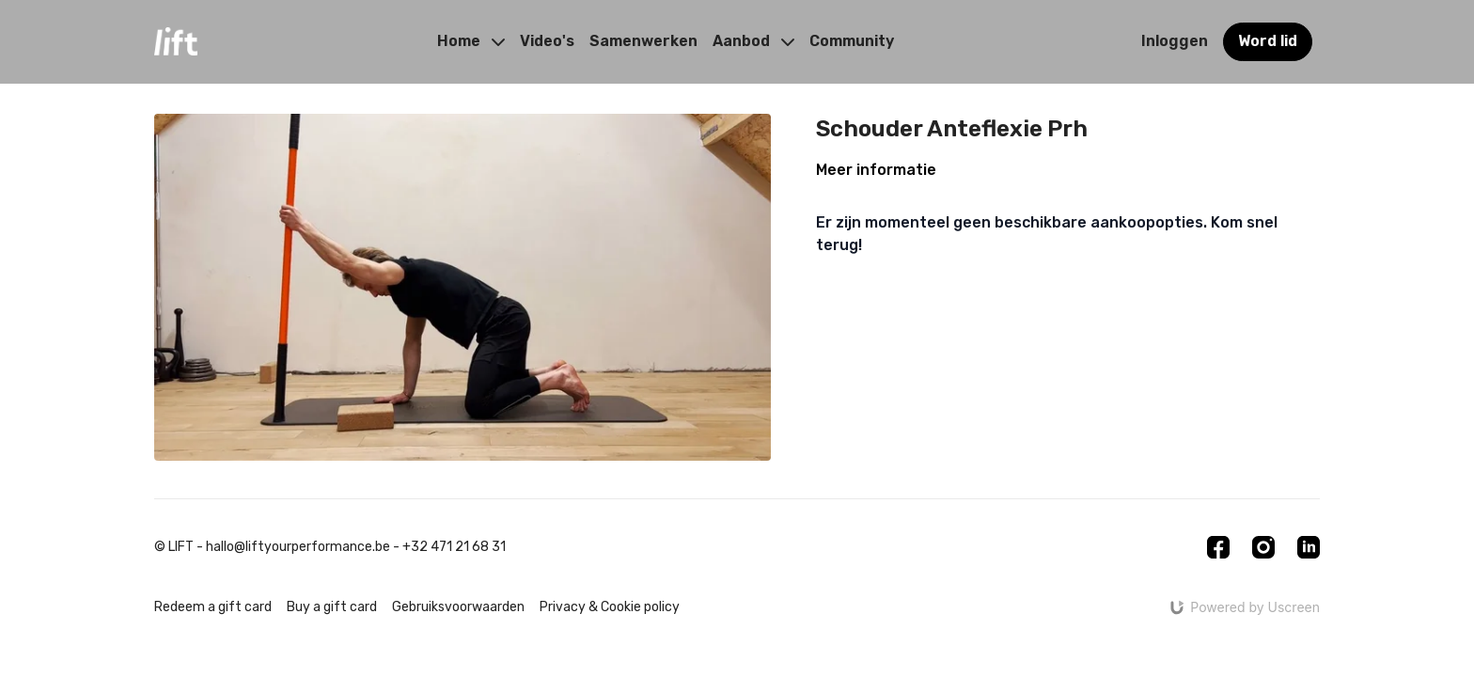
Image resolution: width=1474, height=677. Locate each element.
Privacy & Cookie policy (610, 607)
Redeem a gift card (213, 607)
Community (851, 41)
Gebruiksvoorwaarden (458, 607)
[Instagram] (1263, 547)
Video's (547, 41)
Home (471, 41)
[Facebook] (1218, 547)
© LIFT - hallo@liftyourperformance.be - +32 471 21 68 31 (330, 547)
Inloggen (1174, 41)
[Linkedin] (1308, 547)
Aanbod (753, 41)
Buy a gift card (332, 607)
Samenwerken (643, 41)
